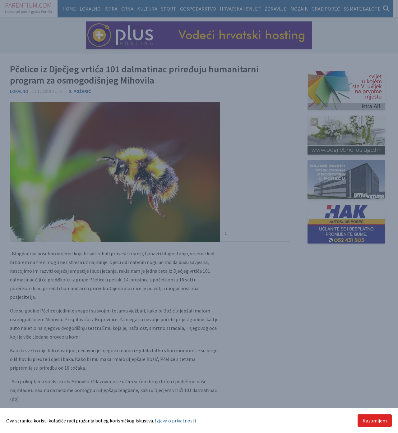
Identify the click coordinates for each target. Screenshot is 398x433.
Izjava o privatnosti (175, 420)
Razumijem (375, 420)
